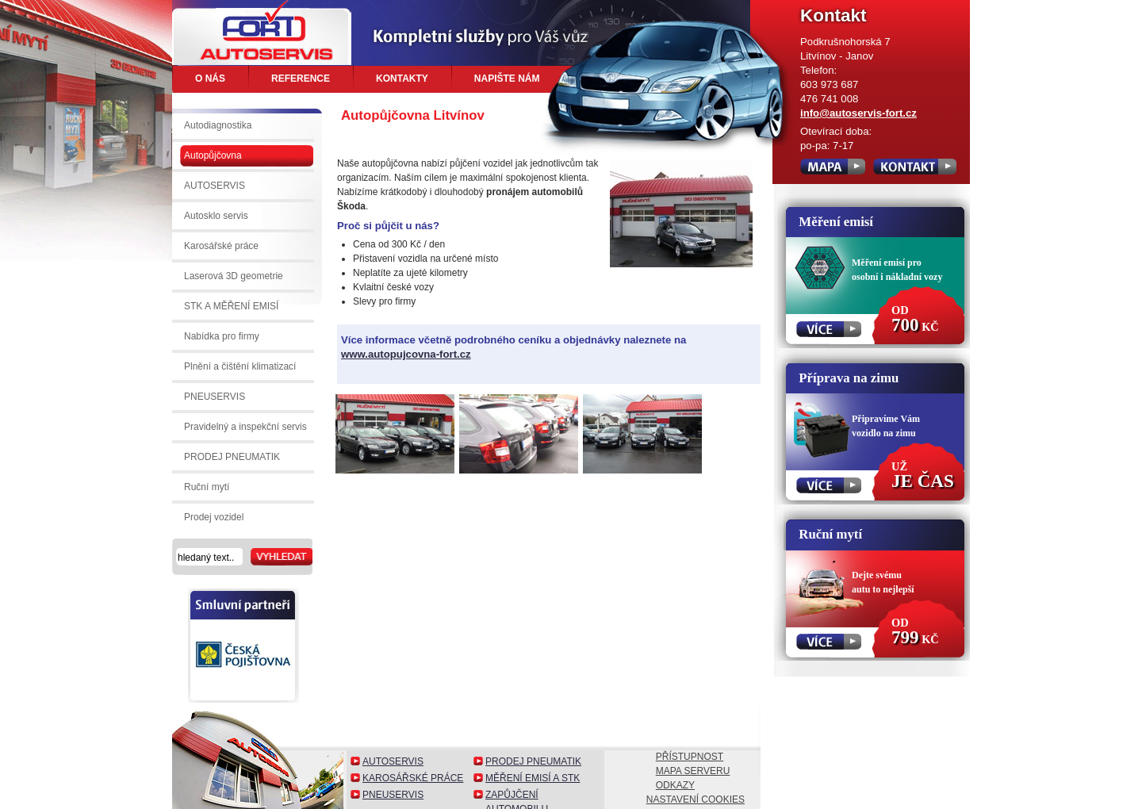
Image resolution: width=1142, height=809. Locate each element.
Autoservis (392, 761)
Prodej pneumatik (533, 761)
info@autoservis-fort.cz (858, 113)
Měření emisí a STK (532, 778)
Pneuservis (392, 794)
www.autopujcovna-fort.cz (406, 354)
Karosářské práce (412, 778)
